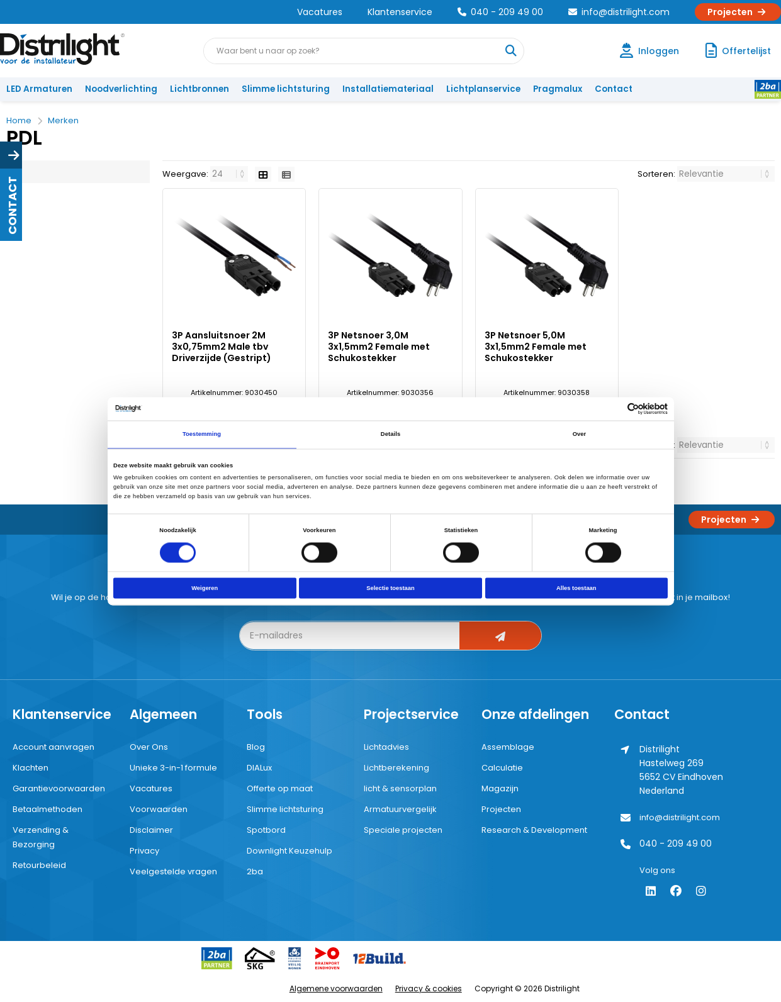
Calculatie (502, 768)
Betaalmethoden (47, 809)
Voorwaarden (159, 809)
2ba (255, 871)
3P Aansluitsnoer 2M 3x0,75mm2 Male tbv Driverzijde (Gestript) (221, 346)
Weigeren (204, 588)
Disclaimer (151, 830)
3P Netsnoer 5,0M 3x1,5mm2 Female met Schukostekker (536, 346)
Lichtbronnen (199, 89)
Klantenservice (400, 12)
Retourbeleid (39, 865)
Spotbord (266, 830)
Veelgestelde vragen (173, 871)
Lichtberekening (396, 768)
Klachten (30, 768)
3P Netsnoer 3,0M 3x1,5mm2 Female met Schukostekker (379, 346)
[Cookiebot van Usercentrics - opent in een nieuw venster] (613, 409)
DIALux (259, 768)
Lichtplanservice (483, 89)
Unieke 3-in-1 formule (173, 768)
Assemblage (507, 747)
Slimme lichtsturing (286, 89)
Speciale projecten (403, 830)
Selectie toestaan (390, 588)
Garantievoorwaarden (59, 788)
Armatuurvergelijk (400, 809)
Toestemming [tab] (202, 434)
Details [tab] (390, 434)
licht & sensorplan (400, 788)
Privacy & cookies (428, 988)
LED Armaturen (39, 89)
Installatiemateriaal (388, 89)
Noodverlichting (121, 89)
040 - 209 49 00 (500, 12)
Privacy (144, 851)
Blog (256, 747)
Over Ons (149, 747)
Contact (613, 89)
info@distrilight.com (619, 12)
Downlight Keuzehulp (289, 851)
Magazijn (500, 788)
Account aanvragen (53, 747)
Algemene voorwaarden (336, 988)
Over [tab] (580, 434)
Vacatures (319, 12)
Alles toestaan (576, 588)
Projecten (737, 12)
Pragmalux (557, 89)
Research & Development (534, 830)
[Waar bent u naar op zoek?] (510, 51)
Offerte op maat (280, 788)
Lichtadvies (386, 747)
